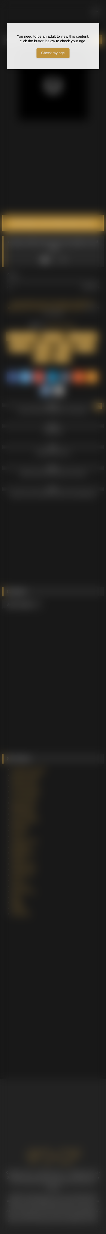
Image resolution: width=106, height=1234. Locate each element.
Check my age (53, 53)
